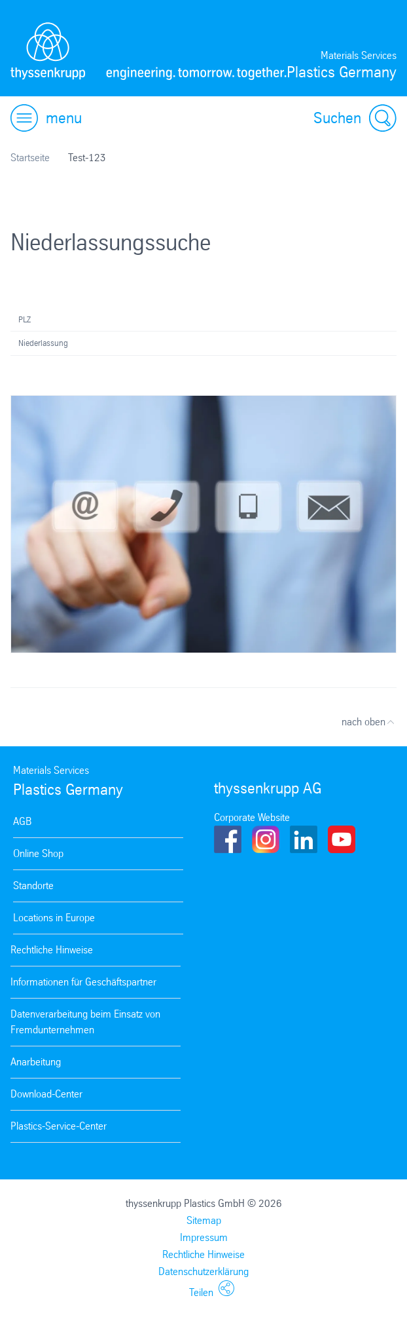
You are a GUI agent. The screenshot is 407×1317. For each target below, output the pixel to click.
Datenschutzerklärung (203, 1271)
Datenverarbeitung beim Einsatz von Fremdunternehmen (85, 1022)
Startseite (30, 157)
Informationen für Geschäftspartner (83, 982)
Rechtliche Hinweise (51, 950)
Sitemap (203, 1220)
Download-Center (46, 1094)
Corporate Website (252, 817)
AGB (22, 821)
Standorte (33, 885)
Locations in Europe (54, 917)
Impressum (204, 1237)
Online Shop (38, 853)
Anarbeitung (35, 1062)
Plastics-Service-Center (58, 1126)
